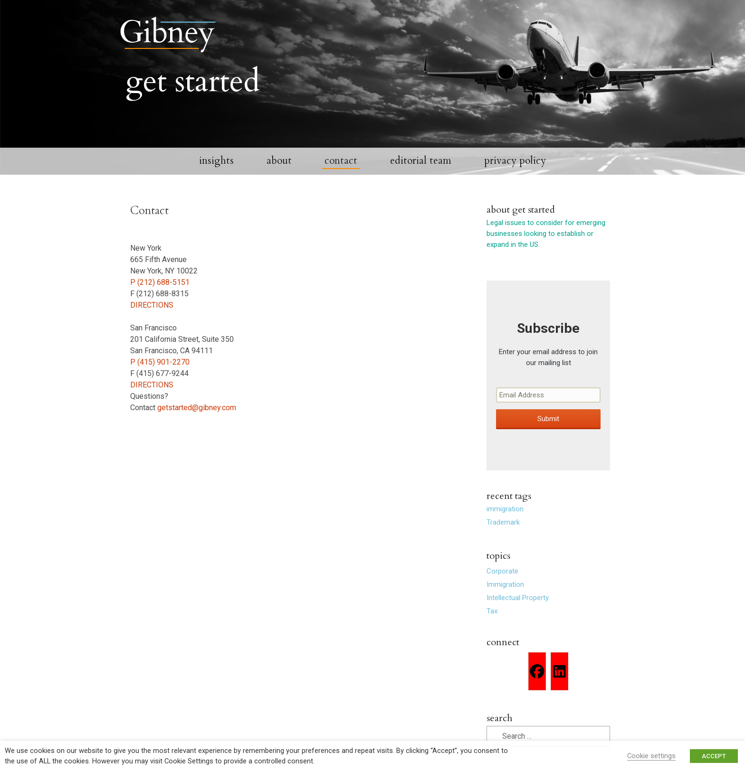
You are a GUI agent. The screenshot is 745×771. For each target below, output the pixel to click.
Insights (216, 176)
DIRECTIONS (151, 319)
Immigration (505, 599)
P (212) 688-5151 (160, 296)
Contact (341, 176)
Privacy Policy (515, 176)
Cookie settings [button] (651, 756)
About (279, 176)
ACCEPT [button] (714, 756)
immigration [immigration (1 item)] (505, 524)
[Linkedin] (559, 686)
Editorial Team (420, 176)
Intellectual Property (518, 613)
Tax (492, 626)
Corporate (502, 586)
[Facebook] (537, 686)
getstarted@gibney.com (196, 422)
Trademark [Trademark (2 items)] (503, 537)
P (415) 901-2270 (160, 376)
